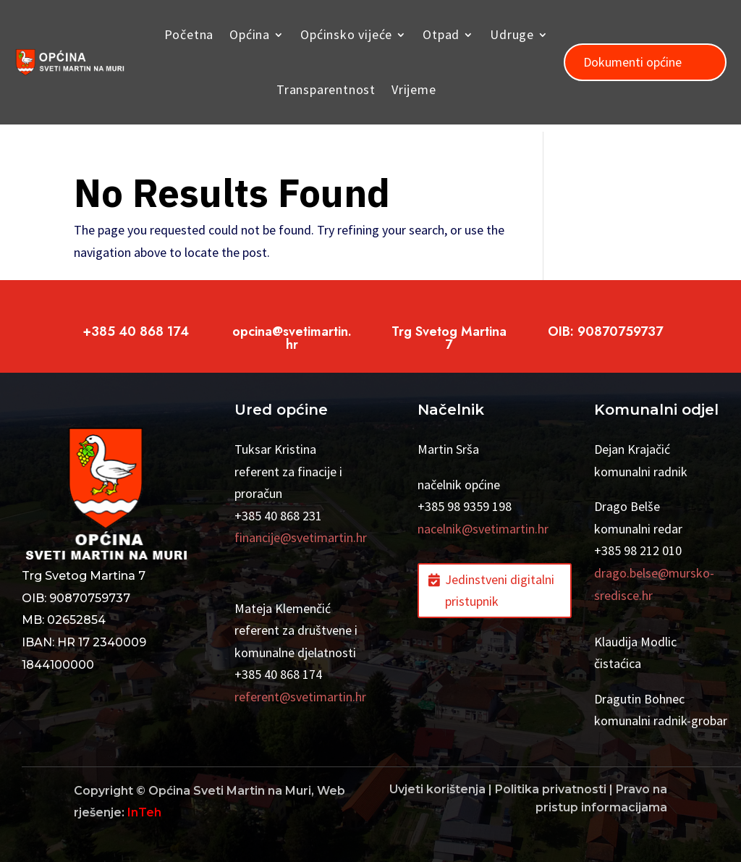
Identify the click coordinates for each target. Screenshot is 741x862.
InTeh (144, 812)
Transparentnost (326, 89)
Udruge (512, 34)
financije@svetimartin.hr (300, 537)
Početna (189, 34)
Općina (249, 34)
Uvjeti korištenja (437, 789)
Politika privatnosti (550, 789)
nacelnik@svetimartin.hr (483, 528)
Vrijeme (413, 89)
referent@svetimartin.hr (300, 696)
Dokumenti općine (632, 62)
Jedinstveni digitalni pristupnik (499, 590)
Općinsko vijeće (346, 34)
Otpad (441, 34)
